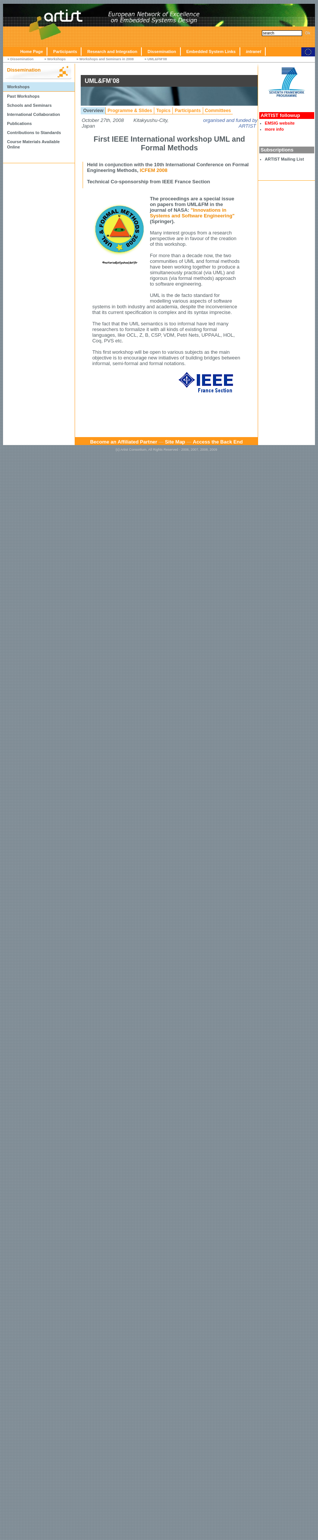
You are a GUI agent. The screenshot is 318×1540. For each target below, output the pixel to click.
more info (274, 129)
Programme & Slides (130, 110)
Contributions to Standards (34, 132)
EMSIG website (280, 123)
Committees (218, 110)
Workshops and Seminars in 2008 (106, 59)
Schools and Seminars (29, 105)
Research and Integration (112, 51)
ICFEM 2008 (154, 170)
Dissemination (161, 51)
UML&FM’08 (157, 59)
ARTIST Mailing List (284, 159)
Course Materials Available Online (33, 144)
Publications (19, 123)
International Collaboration (33, 114)
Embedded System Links (211, 51)
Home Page (31, 51)
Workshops (56, 59)
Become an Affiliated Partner (123, 442)
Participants (65, 51)
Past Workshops (23, 96)
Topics (163, 110)
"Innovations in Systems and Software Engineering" (192, 213)
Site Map (175, 442)
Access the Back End (218, 442)
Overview (93, 110)
